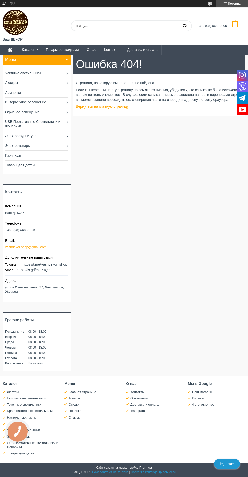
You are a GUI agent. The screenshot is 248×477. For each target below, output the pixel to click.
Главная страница (82, 392)
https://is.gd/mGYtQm (34, 270)
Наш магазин (202, 392)
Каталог (28, 50)
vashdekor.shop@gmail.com (26, 247)
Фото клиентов (203, 404)
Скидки (74, 404)
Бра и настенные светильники (30, 411)
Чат (227, 464)
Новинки (75, 411)
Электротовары (17, 146)
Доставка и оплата (142, 50)
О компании (139, 398)
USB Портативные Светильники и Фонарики (32, 124)
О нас (91, 50)
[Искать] (184, 25)
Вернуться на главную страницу (102, 106)
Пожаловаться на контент (110, 472)
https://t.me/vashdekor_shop (45, 264)
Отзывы (75, 417)
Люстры (11, 83)
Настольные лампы (22, 417)
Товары (74, 398)
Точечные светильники (24, 404)
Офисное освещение (22, 112)
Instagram (137, 411)
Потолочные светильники (26, 398)
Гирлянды (13, 155)
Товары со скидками (62, 50)
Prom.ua (145, 467)
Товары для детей (20, 165)
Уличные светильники (23, 73)
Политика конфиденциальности (153, 472)
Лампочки (13, 93)
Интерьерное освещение (25, 102)
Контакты (111, 50)
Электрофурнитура (20, 136)
